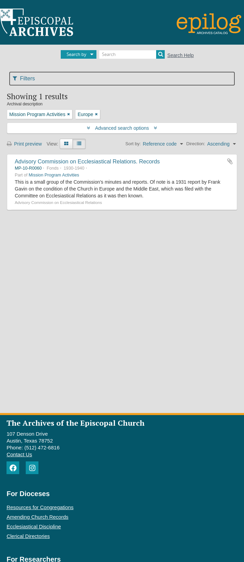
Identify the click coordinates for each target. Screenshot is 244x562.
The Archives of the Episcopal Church (75, 423)
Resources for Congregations (40, 507)
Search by (76, 54)
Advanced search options (122, 128)
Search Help (180, 55)
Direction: (195, 143)
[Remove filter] (68, 114)
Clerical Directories (28, 536)
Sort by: (133, 143)
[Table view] (79, 144)
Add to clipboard (229, 161)
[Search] (132, 54)
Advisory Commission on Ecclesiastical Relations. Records (87, 161)
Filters (24, 78)
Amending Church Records (37, 517)
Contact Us (19, 454)
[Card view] (66, 144)
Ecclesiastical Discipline (34, 526)
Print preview (24, 144)
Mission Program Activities (54, 175)
